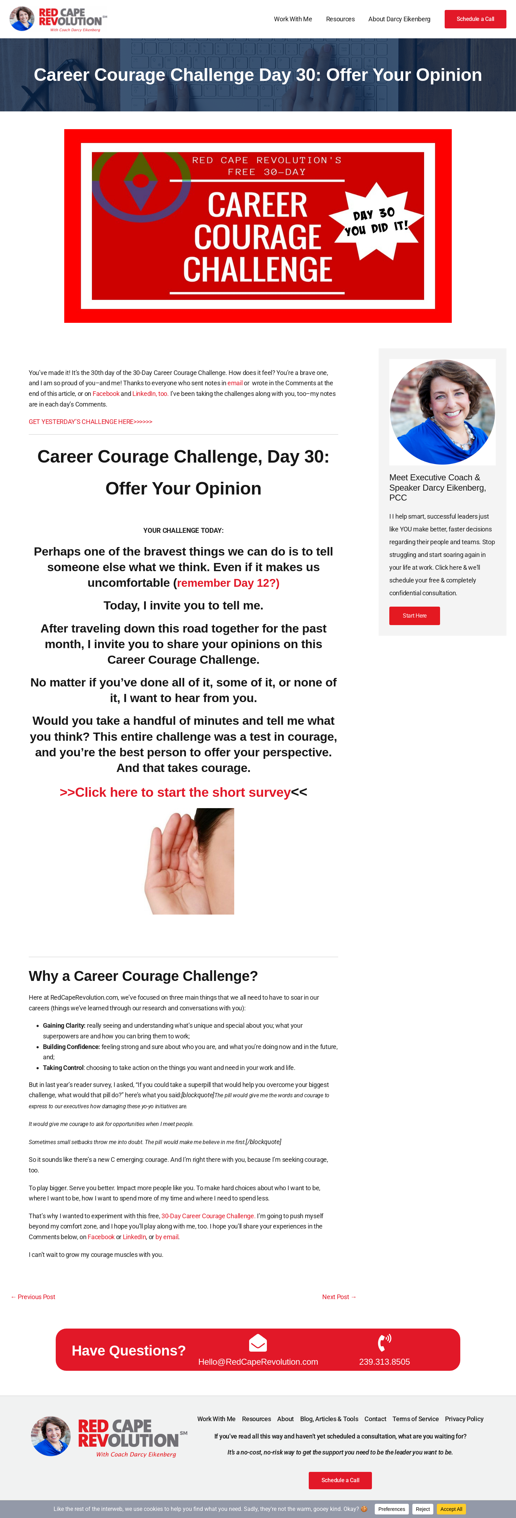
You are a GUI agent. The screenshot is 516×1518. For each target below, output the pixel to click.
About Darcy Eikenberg (400, 19)
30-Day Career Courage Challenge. (208, 1216)
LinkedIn (134, 1237)
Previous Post (32, 1297)
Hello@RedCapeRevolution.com (258, 1361)
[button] (476, 19)
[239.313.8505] (385, 1342)
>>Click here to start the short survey (175, 792)
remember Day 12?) (228, 582)
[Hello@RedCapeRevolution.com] (258, 1342)
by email (167, 1237)
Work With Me (295, 19)
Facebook (106, 393)
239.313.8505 (384, 1361)
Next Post (339, 1297)
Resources (341, 19)
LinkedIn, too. (151, 393)
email (235, 383)
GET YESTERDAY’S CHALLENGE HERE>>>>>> (90, 421)
